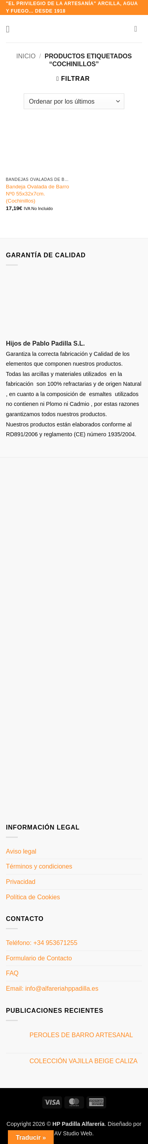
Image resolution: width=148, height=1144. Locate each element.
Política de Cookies (33, 897)
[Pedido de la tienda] (74, 101)
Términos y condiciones (39, 866)
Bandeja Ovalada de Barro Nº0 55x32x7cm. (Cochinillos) (37, 193)
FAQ (12, 973)
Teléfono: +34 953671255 (41, 942)
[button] (10, 29)
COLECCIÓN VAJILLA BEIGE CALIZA (84, 1061)
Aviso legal (21, 851)
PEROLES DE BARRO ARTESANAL (81, 1035)
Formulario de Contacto (39, 958)
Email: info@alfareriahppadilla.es (52, 988)
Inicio (26, 56)
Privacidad (21, 881)
